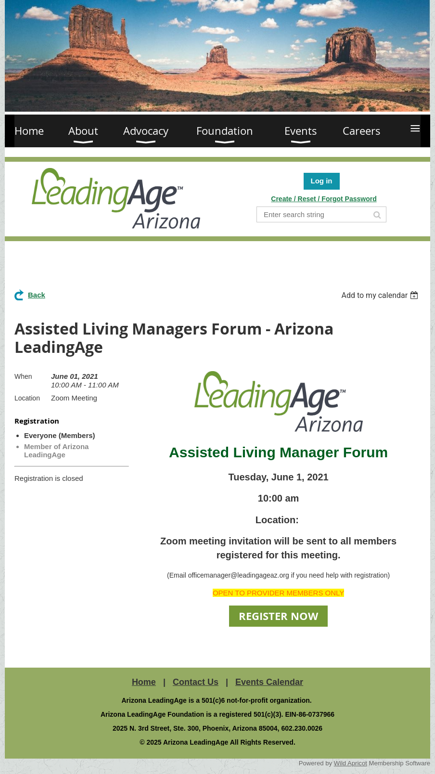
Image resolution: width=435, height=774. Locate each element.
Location (27, 398)
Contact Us (195, 682)
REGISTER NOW (278, 615)
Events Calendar (269, 682)
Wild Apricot (350, 763)
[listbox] (381, 295)
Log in (322, 181)
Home (144, 682)
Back (36, 295)
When (23, 376)
